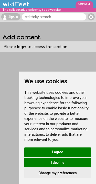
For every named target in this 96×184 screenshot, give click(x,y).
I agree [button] (57, 152)
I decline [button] (57, 162)
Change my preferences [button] (57, 173)
